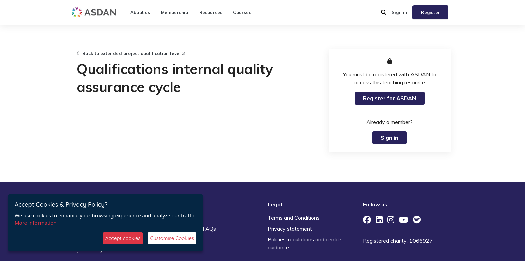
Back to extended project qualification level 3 (131, 53)
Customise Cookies (172, 238)
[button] (383, 12)
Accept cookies (123, 238)
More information (36, 222)
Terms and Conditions (294, 217)
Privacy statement (290, 228)
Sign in (399, 12)
